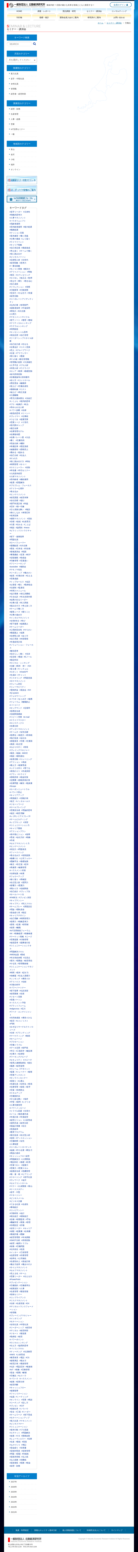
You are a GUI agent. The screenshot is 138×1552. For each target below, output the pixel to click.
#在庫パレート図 (17, 437)
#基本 (18, 972)
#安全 (12, 1412)
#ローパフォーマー (18, 543)
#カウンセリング (23, 275)
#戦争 (20, 371)
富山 (13, 149)
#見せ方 (13, 281)
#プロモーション (17, 1042)
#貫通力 (21, 885)
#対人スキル (26, 903)
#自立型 (19, 744)
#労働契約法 (15, 1096)
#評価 (22, 1225)
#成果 (22, 633)
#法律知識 (14, 873)
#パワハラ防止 (16, 792)
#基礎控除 (28, 371)
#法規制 (13, 588)
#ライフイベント (17, 242)
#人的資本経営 (16, 473)
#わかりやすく (16, 747)
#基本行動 (14, 1430)
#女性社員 (14, 1324)
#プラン (13, 774)
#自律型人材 (15, 260)
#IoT (11, 1370)
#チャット (22, 675)
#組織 (12, 1150)
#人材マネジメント (18, 476)
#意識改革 (14, 1129)
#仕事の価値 (15, 239)
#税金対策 (24, 777)
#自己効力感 (15, 344)
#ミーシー (25, 413)
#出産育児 (26, 521)
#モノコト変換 (16, 269)
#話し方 (24, 1403)
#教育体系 (14, 1357)
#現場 (24, 1442)
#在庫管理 (14, 1087)
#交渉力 (13, 293)
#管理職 (13, 1312)
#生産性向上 (15, 1261)
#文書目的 (20, 440)
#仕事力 (13, 1054)
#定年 (26, 864)
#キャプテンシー (17, 900)
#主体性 (26, 212)
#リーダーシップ (17, 1327)
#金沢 (23, 1180)
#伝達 (12, 353)
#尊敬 (29, 272)
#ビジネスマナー (17, 1424)
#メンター (14, 1252)
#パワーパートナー (18, 988)
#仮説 (12, 813)
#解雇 (24, 1372)
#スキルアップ (16, 1093)
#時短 (27, 461)
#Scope (13, 786)
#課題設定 (27, 906)
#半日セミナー (24, 470)
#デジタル (14, 1330)
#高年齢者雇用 (16, 227)
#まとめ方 (22, 699)
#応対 (12, 506)
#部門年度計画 (16, 503)
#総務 (12, 1382)
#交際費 (13, 780)
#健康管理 (22, 867)
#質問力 (24, 882)
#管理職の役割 (16, 362)
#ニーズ (28, 936)
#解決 (22, 783)
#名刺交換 (14, 515)
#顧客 (30, 1072)
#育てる (26, 768)
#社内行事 (14, 305)
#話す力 (25, 972)
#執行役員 (14, 738)
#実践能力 (14, 798)
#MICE (25, 753)
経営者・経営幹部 (18, 94)
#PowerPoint (15, 1279)
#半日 (12, 1051)
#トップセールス (17, 582)
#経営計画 (14, 1363)
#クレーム (14, 1069)
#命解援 (13, 976)
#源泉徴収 (14, 1463)
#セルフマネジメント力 (20, 843)
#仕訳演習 (24, 991)
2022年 (14, 1507)
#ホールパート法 (17, 894)
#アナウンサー (22, 353)
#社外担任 (14, 1249)
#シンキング (15, 979)
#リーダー (26, 1412)
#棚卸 (22, 443)
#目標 (12, 521)
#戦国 (23, 552)
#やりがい (27, 630)
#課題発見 (14, 741)
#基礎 (22, 1162)
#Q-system (14, 693)
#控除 (27, 467)
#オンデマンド (16, 708)
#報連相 (29, 1367)
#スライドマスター (18, 720)
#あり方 (24, 636)
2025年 (14, 1492)
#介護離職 (14, 395)
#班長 (30, 1084)
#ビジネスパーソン (18, 257)
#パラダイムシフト (18, 221)
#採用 (12, 927)
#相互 (12, 275)
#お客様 (13, 585)
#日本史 (19, 548)
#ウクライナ (25, 368)
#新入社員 (14, 1421)
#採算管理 (25, 1451)
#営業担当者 (15, 810)
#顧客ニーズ (15, 612)
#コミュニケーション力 (20, 825)
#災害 (22, 555)
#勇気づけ (25, 979)
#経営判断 (14, 1385)
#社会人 (23, 455)
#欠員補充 (27, 362)
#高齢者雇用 (15, 224)
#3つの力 (13, 458)
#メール (13, 1114)
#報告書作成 (23, 1114)
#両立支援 (22, 392)
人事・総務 (15, 119)
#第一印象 (20, 506)
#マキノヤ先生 (16, 570)
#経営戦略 (14, 263)
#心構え (21, 1081)
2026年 (14, 1487)
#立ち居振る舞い (17, 509)
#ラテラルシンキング (19, 326)
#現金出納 (14, 443)
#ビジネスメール (17, 1198)
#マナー (13, 1186)
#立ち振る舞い (16, 1099)
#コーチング (15, 1403)
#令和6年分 (14, 621)
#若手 (28, 1087)
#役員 (22, 1249)
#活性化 (23, 1084)
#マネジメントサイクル (20, 317)
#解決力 (26, 269)
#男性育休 (14, 383)
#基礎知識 (24, 861)
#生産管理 (14, 1291)
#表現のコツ (15, 771)
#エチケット (15, 1433)
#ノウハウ (24, 1409)
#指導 (27, 834)
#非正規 (19, 864)
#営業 (23, 1400)
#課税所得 (14, 777)
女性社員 (14, 84)
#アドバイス (15, 982)
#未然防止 (20, 1090)
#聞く (20, 281)
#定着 (18, 924)
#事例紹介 (14, 1207)
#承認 (23, 762)
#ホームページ (16, 1039)
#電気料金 (14, 690)
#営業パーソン (16, 1000)
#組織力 (19, 404)
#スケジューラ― (17, 467)
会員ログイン (119, 5)
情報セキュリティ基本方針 (45, 1530)
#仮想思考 (14, 943)
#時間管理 (14, 464)
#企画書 (27, 1231)
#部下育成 (27, 1415)
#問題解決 (25, 1433)
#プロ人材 (24, 365)
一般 (13, 134)
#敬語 (27, 509)
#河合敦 (27, 548)
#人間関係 (25, 1159)
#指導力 (13, 921)
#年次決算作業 (26, 597)
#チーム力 (14, 732)
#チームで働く (26, 251)
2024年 (14, 1497)
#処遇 (12, 482)
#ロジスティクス (17, 723)
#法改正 (28, 398)
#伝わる (19, 524)
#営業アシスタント (18, 1075)
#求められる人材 (17, 407)
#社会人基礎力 (24, 976)
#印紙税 (25, 1454)
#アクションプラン (18, 831)
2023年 (14, 1502)
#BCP (28, 555)
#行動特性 (14, 1213)
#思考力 (23, 263)
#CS (27, 1357)
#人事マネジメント (18, 218)
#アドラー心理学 (17, 488)
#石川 (23, 1009)
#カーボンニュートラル (20, 789)
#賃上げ (13, 386)
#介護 (12, 524)
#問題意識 (27, 678)
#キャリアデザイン (18, 915)
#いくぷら (14, 401)
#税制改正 (24, 1216)
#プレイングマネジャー (20, 750)
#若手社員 (27, 1177)
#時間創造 (14, 329)
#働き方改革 (15, 1264)
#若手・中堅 (15, 1192)
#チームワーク (16, 1415)
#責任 (29, 1063)
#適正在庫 (14, 428)
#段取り (13, 1081)
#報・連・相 (15, 1174)
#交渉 (27, 654)
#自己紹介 (14, 891)
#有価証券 (14, 446)
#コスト (23, 389)
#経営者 (28, 1327)
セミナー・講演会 (114, 23)
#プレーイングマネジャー (20, 1315)
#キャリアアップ (17, 795)
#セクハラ (22, 1376)
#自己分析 (14, 455)
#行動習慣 (24, 290)
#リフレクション (17, 287)
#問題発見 (22, 849)
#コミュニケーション (19, 1427)
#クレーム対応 (16, 684)
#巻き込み (14, 491)
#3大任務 (23, 546)
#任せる (24, 344)
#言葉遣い (24, 561)
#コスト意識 (25, 347)
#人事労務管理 (16, 1105)
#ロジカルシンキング (19, 1343)
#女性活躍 (24, 732)
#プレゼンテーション (19, 1282)
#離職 (18, 927)
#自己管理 (24, 335)
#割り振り (14, 356)
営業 (13, 124)
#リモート (14, 1333)
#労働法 (13, 1376)
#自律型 (21, 1054)
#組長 (12, 576)
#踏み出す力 (15, 606)
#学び (23, 621)
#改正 (12, 801)
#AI (11, 933)
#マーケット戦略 (17, 936)
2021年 (14, 1512)
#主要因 (29, 741)
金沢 (13, 154)
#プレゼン (14, 1406)
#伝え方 (13, 1345)
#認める (21, 452)
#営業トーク (15, 422)
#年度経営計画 (16, 642)
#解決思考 (14, 651)
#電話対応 (14, 1162)
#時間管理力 (25, 918)
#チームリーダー (17, 627)
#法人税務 (14, 1460)
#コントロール (24, 380)
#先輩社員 (14, 1084)
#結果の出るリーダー (19, 600)
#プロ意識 (24, 1430)
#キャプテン (15, 903)
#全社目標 (14, 500)
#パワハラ (14, 1379)
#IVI (29, 690)
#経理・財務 (15, 1466)
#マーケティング (17, 1036)
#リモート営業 (16, 997)
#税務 (22, 1463)
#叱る (26, 404)
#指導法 (13, 735)
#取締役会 (28, 585)
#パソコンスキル (17, 1348)
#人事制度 (14, 1144)
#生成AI (13, 675)
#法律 (12, 1303)
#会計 (22, 1213)
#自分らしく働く (17, 654)
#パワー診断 (15, 410)
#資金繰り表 (15, 912)
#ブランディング (23, 1033)
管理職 (13, 89)
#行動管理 (24, 939)
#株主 (12, 864)
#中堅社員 (24, 1324)
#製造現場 (24, 1291)
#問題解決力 (15, 1159)
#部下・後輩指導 (17, 537)
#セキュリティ (16, 1060)
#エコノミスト (22, 1021)
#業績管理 (24, 1363)
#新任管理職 (24, 359)
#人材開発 (22, 1186)
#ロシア (13, 371)
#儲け (22, 500)
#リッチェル (23, 669)
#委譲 (22, 356)
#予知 (28, 1219)
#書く (12, 440)
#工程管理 (24, 1252)
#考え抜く (14, 251)
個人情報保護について (71, 1530)
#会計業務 (14, 594)
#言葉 (12, 1090)
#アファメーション (18, 272)
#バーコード (15, 705)
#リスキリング (16, 678)
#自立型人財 (15, 882)
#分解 (12, 666)
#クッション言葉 (17, 233)
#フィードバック (17, 852)
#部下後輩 (14, 624)
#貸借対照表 (15, 1451)
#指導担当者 (15, 711)
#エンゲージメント (18, 846)
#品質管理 (14, 1255)
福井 (13, 164)
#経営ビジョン (16, 1120)
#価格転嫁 (14, 389)
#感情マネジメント (18, 519)
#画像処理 (18, 933)
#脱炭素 (29, 783)
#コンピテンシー (17, 1210)
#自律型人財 (15, 636)
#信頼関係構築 (16, 714)
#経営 (20, 1336)
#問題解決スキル (17, 952)
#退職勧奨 (14, 546)
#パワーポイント (17, 1339)
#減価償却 (14, 449)
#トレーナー (21, 1072)
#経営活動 (14, 296)
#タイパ (23, 464)
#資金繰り (14, 1448)
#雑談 (12, 528)
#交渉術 (13, 657)
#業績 (20, 657)
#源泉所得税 (15, 1457)
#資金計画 (25, 1261)
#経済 (12, 1021)
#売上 (12, 350)
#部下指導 (14, 991)
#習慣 (27, 287)
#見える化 (14, 1273)
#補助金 (22, 567)
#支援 (30, 293)
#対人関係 (24, 603)
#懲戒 (22, 954)
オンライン (15, 169)
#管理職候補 (23, 963)
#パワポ (13, 699)
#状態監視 (20, 1219)
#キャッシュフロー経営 (20, 1156)
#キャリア (27, 1228)
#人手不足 (14, 365)
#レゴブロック (16, 822)
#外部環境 (24, 639)
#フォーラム (15, 702)
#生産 (12, 1442)
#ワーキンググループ (19, 1057)
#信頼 (23, 982)
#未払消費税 (25, 594)
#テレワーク (15, 1180)
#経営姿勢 (20, 1066)
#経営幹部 (24, 1330)
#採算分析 (20, 1382)
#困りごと (25, 612)
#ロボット (14, 672)
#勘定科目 (14, 660)
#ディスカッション (24, 1138)
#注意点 (26, 958)
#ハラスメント (26, 1379)
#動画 (27, 1036)
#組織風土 (24, 624)
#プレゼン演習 (25, 897)
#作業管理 (24, 1255)
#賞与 (12, 961)
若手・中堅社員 (17, 79)
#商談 (30, 1400)
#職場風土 (14, 633)
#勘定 (23, 912)
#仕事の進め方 (16, 615)
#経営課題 (14, 497)
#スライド (22, 774)
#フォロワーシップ (18, 696)
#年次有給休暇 (16, 958)
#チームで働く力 (17, 609)
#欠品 (27, 437)
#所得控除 (25, 1240)
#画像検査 (28, 933)
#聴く (20, 585)
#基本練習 (14, 236)
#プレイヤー (15, 416)
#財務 (12, 1246)
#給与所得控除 (16, 374)
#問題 (12, 1454)
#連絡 (18, 753)
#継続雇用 (24, 479)
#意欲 (29, 519)
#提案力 (24, 1165)
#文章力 (26, 1111)
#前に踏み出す (16, 254)
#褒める (13, 452)
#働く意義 (24, 236)
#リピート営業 (16, 717)
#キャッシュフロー (18, 1388)
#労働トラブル (16, 1045)
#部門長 (24, 1048)
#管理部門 (24, 305)
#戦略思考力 (23, 921)
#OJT (22, 1406)
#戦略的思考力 (16, 215)
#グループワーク (23, 350)
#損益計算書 (15, 1126)
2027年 (14, 1482)
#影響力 (13, 885)
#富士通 (13, 669)
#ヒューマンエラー (18, 1439)
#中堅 (12, 1102)
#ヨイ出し (14, 278)
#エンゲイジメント (18, 494)
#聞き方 (29, 1150)
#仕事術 (24, 416)
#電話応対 (20, 1367)
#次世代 (24, 260)
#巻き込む (28, 281)
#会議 (12, 1397)
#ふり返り (25, 239)
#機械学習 (14, 1222)
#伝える (29, 576)
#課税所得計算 (24, 780)
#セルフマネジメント (19, 1270)
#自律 (23, 410)
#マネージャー (16, 1195)
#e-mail (26, 717)
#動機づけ (14, 858)
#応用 (28, 1162)
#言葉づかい (15, 1165)
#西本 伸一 (21, 666)
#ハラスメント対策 (18, 870)
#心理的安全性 (16, 630)
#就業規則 (14, 1288)
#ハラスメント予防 (18, 1003)
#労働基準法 (25, 1285)
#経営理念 (28, 961)
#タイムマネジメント (19, 1267)
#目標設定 (14, 1225)
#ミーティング (22, 1397)
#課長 (12, 924)
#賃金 (12, 1372)
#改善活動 (14, 759)
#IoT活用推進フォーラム (20, 930)
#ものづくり (15, 1445)
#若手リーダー (16, 212)
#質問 (18, 1102)
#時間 (12, 972)
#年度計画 (14, 1117)
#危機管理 (25, 1171)
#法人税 (24, 1457)
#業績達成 (25, 248)
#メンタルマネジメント (20, 618)
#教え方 (13, 765)
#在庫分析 (14, 726)
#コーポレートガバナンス (20, 1147)
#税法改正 (14, 1216)
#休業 (22, 873)
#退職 (18, 1372)
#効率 (30, 278)
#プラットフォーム (18, 1006)
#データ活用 (15, 1048)
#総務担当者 (15, 1171)
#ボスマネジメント (18, 681)
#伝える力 (27, 1276)
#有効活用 (14, 335)
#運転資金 (20, 909)
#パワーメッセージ (18, 1108)
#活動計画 (24, 798)
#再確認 (23, 879)
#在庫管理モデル (17, 431)
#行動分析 (20, 576)
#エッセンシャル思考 (19, 332)
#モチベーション (17, 1321)
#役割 (12, 1138)
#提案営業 (24, 419)
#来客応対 (25, 512)
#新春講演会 (15, 552)
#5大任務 (21, 311)
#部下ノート (15, 320)
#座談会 (23, 690)
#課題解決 (20, 482)
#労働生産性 (23, 386)
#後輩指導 (14, 1391)
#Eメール (28, 657)
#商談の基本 (15, 1153)
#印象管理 (14, 561)
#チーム (23, 1273)
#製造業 (23, 1333)
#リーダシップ (16, 573)
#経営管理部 (15, 1237)
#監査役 (21, 588)
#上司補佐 (22, 1258)
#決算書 (23, 1448)
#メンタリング (16, 1318)
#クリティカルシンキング (20, 323)
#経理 (12, 1243)
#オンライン (15, 1400)
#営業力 (13, 1168)
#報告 (12, 753)
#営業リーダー (16, 1276)
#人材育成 (20, 1354)
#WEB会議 (14, 954)
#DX (27, 1303)
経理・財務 (15, 109)
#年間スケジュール (18, 591)
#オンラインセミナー (19, 1078)
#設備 (12, 1219)
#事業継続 (14, 555)
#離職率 (23, 383)
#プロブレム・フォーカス (20, 485)
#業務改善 (25, 1436)
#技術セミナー (16, 1294)
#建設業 (29, 1051)
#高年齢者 (14, 479)
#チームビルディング (19, 819)
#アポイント (25, 1069)
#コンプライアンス (18, 1297)
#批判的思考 (25, 401)
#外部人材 (14, 368)
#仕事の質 (14, 603)
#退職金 (19, 961)
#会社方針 (20, 837)
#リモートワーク (17, 804)
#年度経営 (24, 1117)
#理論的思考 (26, 810)
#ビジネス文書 (16, 1201)
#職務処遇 (14, 230)
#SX (29, 666)
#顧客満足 (14, 1361)
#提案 (12, 1072)
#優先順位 (20, 756)
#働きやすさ (26, 1264)
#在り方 (13, 380)
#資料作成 (14, 1123)
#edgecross (14, 1009)
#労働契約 (14, 1285)
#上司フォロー (26, 858)
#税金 (28, 1463)
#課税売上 (24, 449)
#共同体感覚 (15, 1018)
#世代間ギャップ (17, 425)
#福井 (25, 1099)
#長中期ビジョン (17, 834)
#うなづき (14, 419)
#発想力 (21, 735)
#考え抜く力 (26, 606)
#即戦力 (13, 311)
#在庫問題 (14, 783)
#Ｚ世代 (24, 422)
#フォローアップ (17, 876)
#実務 (22, 1222)
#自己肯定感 (15, 248)
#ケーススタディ (17, 1189)
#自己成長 (14, 284)
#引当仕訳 (14, 597)
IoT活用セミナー (18, 129)
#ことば (27, 524)
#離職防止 (25, 702)
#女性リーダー (16, 1228)
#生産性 (24, 1204)
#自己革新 (14, 639)
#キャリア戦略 (16, 245)
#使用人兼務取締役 (18, 1063)
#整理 (23, 320)
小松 (13, 159)
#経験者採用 (15, 308)
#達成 (18, 521)
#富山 (30, 1186)
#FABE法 (13, 897)
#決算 (22, 994)
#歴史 (12, 548)
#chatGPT (24, 672)
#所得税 (29, 735)
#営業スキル (23, 1168)
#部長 (25, 747)
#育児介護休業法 (17, 398)
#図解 (22, 1234)
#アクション (15, 762)
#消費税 (23, 1460)
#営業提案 (14, 939)
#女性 (22, 1141)
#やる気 (13, 963)
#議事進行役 (25, 943)
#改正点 (23, 278)
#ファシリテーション (19, 1394)
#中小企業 (20, 1150)
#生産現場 (20, 1303)
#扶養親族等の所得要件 (20, 377)
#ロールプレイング (18, 807)
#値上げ (13, 392)
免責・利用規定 (22, 1530)
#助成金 (23, 558)
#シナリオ (26, 1102)
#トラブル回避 (16, 1111)
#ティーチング (16, 1352)
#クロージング (16, 1177)
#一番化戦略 (15, 266)
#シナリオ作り (16, 768)
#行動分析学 (15, 985)
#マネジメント (26, 1421)
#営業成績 (14, 579)
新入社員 (14, 74)
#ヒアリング (26, 1174)
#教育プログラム (17, 1132)
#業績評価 (14, 1234)
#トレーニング (26, 759)
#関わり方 (14, 888)
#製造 (18, 1442)
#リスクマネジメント (19, 1300)
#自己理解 (14, 918)
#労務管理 (25, 1370)
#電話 (22, 1357)
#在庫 (29, 1439)
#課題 (18, 1454)
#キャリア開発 (16, 828)
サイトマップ (117, 1530)
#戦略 (28, 837)
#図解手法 (14, 861)
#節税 (22, 1087)
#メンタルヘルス (23, 801)
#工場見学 (20, 1051)
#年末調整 (25, 1237)
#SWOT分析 (15, 1240)
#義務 (12, 1066)
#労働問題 (20, 1246)
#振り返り (14, 879)
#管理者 (25, 924)
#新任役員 (14, 1135)
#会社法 (23, 738)
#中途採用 (25, 308)
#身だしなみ (15, 512)
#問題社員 (14, 539)
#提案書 (19, 1231)
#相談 (12, 756)
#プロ (12, 404)
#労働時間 (14, 1141)
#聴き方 (23, 1361)
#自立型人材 (25, 1135)
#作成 (12, 840)
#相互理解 (20, 813)
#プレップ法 (25, 891)
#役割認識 (25, 855)
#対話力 (13, 849)
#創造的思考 (15, 413)
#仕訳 (12, 1367)
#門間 (12, 1024)
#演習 (25, 822)
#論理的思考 (23, 1345)
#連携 (30, 699)
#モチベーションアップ (20, 1418)
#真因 (12, 744)
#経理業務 (14, 994)
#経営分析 (24, 1123)
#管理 (28, 1222)
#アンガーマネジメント (20, 729)
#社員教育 (27, 1352)
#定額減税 (14, 558)
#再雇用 (13, 867)
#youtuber (14, 567)
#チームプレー (16, 906)
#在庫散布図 (15, 434)
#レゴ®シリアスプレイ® (20, 816)
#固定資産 (24, 446)
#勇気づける (26, 1018)
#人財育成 (27, 1120)
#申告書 (13, 470)
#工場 (18, 1412)
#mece (27, 528)
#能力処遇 (27, 227)
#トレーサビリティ (18, 687)
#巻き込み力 (15, 855)
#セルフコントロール (19, 1183)
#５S (18, 1436)
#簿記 (23, 1445)
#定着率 (26, 708)
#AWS (12, 1354)
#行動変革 (14, 290)
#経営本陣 (24, 497)
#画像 (17, 1370)
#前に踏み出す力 (17, 461)
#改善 (12, 1436)
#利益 (25, 503)
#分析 (12, 1033)
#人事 (22, 1288)
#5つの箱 (13, 359)
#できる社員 (15, 1204)
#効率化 (13, 1258)
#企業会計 (14, 347)
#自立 (23, 1126)
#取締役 (13, 1336)
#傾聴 (12, 1231)
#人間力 (13, 314)
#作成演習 (25, 771)
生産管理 (14, 114)
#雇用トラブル (22, 1243)
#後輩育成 (22, 765)
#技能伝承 (14, 1409)
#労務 (22, 741)
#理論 (12, 909)
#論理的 (19, 528)
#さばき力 (22, 293)
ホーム (100, 23)
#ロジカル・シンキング (20, 663)
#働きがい (27, 573)
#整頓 (30, 320)
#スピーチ (27, 1060)
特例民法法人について (96, 1530)
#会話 (27, 582)
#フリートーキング (18, 564)
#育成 (12, 837)
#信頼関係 (24, 888)
